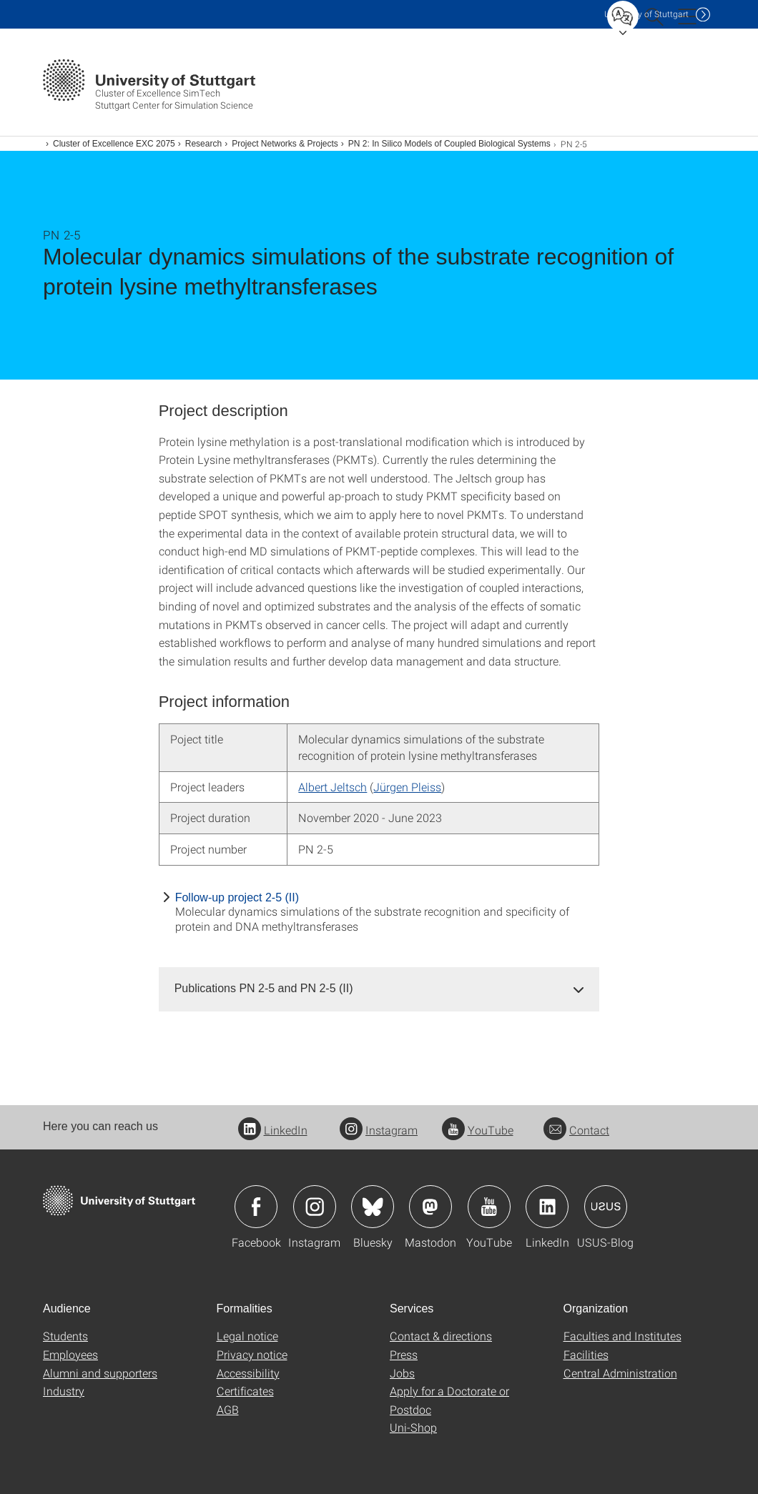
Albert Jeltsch (332, 786)
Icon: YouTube (489, 1206)
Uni (646, 14)
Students (65, 1335)
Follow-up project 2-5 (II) (237, 897)
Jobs (402, 1372)
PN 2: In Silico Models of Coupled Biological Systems (449, 144)
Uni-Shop (413, 1427)
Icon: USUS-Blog (605, 1206)
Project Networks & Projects (285, 144)
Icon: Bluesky (372, 1206)
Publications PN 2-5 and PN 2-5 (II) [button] (263, 988)
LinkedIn (272, 1129)
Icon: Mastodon (430, 1206)
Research (203, 144)
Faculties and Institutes (622, 1335)
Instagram (379, 1129)
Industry (63, 1390)
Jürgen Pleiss (407, 786)
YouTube (477, 1129)
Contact (576, 1129)
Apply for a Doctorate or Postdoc (449, 1400)
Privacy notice (252, 1354)
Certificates (245, 1390)
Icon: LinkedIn (547, 1206)
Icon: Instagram (314, 1206)
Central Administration (620, 1372)
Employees (70, 1354)
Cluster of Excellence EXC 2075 (114, 144)
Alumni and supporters (100, 1372)
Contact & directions (441, 1335)
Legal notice (247, 1335)
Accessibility (248, 1372)
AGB (228, 1409)
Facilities (586, 1354)
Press (404, 1354)
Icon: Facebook (256, 1206)
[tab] (379, 989)
